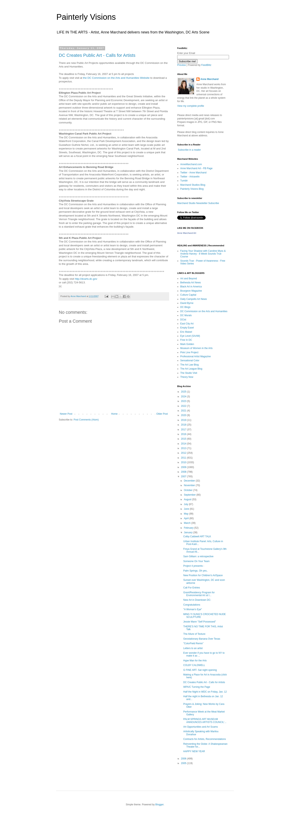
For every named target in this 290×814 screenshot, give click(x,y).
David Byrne (186, 303)
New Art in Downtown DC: (197, 600)
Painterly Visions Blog (192, 188)
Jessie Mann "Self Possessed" (199, 621)
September (190, 494)
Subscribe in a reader (189, 149)
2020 (184, 415)
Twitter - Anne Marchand (193, 172)
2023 (184, 401)
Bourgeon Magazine (191, 290)
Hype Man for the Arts (195, 660)
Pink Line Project (189, 352)
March (187, 523)
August (188, 499)
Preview (181, 65)
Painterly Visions (86, 16)
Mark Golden (187, 344)
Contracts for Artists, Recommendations (204, 739)
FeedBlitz (206, 65)
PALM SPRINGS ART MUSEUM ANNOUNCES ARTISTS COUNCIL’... (204, 720)
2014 (184, 443)
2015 (184, 438)
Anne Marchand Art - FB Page (196, 168)
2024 (184, 396)
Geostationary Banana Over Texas (201, 638)
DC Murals (186, 315)
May (186, 513)
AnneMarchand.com (191, 164)
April (186, 518)
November (190, 485)
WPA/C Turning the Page (196, 687)
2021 (184, 410)
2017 (184, 429)
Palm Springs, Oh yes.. (195, 570)
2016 (184, 434)
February (189, 527)
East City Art (187, 323)
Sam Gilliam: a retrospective (198, 556)
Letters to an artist (193, 648)
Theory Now (186, 377)
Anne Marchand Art (186, 233)
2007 (184, 476)
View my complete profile (190, 106)
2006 (184, 758)
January (188, 532)
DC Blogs (185, 307)
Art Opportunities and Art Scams (200, 726)
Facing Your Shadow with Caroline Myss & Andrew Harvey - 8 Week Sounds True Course (203, 254)
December (190, 480)
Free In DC (186, 340)
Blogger (159, 804)
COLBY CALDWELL (194, 665)
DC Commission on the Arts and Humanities (203, 311)
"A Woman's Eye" (192, 609)
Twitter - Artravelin (190, 176)
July (186, 504)
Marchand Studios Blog (192, 184)
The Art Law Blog (189, 364)
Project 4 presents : (193, 565)
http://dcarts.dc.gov (86, 278)
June (187, 508)
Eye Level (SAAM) (190, 336)
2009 (184, 467)
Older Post (162, 413)
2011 (184, 457)
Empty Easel (187, 327)
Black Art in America (191, 286)
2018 (184, 424)
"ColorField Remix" (193, 643)
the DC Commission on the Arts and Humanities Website (116, 77)
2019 (184, 420)
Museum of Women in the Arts (196, 348)
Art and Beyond (188, 278)
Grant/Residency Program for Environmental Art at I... (199, 594)
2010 (184, 462)
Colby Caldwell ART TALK (197, 536)
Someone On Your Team (196, 561)
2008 (184, 471)
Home (114, 413)
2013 (184, 448)
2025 (184, 391)
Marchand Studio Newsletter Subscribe (198, 203)
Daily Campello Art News (193, 299)
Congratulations (191, 604)
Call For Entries (191, 587)
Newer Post (66, 413)
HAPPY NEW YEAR (194, 751)
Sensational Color (189, 360)
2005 (184, 763)
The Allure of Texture (194, 634)
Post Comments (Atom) (86, 419)
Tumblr (184, 180)
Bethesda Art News (190, 282)
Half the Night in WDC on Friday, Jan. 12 (205, 691)
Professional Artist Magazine (195, 356)
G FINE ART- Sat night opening (200, 670)
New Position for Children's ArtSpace (203, 575)
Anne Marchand (209, 79)
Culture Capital (188, 294)
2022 (184, 406)
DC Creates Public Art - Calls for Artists (97, 55)
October (188, 490)
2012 (184, 453)
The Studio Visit (188, 373)
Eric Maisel (186, 331)
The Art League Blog (191, 368)
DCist (183, 319)
